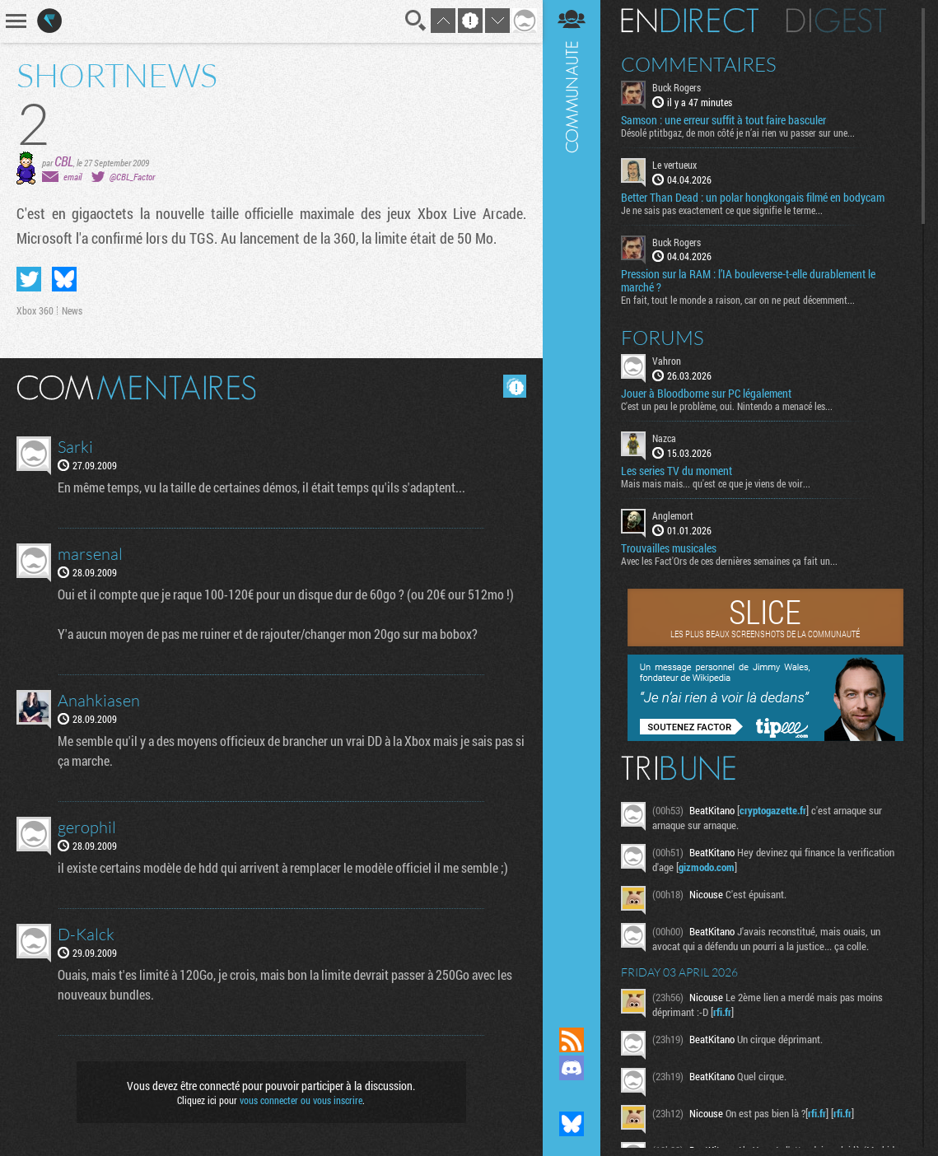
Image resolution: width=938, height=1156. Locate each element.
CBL (63, 161)
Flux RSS (571, 1040)
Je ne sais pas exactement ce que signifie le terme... (722, 210)
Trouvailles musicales (668, 548)
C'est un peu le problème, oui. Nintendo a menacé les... (727, 406)
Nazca (664, 438)
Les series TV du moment (676, 471)
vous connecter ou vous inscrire (301, 1100)
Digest (836, 20)
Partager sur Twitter (28, 279)
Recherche (416, 20)
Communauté (571, 497)
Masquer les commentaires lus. (514, 386)
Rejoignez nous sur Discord (571, 1068)
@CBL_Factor (132, 176)
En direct (689, 20)
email (72, 176)
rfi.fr (722, 1012)
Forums (662, 337)
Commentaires (699, 64)
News (72, 310)
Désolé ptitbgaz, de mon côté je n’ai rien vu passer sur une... (738, 132)
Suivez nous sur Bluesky (571, 1124)
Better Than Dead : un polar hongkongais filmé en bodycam (752, 197)
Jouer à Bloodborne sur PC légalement (706, 393)
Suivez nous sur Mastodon (571, 1096)
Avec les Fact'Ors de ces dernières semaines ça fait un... (729, 560)
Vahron (666, 360)
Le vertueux (674, 164)
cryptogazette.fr (773, 810)
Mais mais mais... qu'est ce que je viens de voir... (715, 483)
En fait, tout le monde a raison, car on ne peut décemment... (738, 299)
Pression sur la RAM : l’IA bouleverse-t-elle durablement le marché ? (748, 281)
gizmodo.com (707, 867)
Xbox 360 (35, 310)
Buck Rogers (676, 87)
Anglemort (672, 515)
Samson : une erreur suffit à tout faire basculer (723, 120)
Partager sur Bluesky (64, 279)
